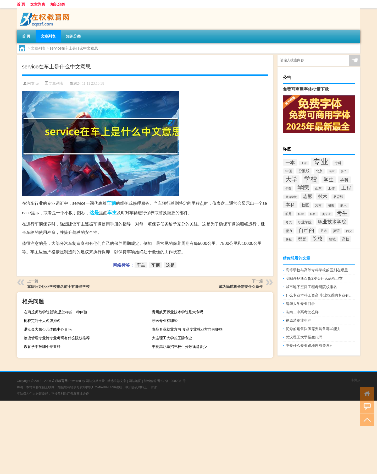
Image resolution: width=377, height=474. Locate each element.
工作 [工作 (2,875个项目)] (331, 188)
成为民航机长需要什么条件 (241, 286)
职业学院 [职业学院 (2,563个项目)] (305, 222)
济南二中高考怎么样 (302, 312)
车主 (112, 212)
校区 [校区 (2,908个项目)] (305, 205)
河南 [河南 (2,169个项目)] (318, 205)
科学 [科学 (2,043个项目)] (301, 214)
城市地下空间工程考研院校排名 (311, 287)
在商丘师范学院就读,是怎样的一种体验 (55, 312)
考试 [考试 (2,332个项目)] (288, 222)
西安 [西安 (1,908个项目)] (349, 231)
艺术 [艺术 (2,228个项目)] (323, 231)
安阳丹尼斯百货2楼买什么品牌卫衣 (314, 278)
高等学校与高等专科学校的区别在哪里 (317, 270)
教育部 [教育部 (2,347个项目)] (338, 197)
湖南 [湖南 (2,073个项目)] (331, 205)
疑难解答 (150, 381)
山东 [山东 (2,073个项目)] (318, 188)
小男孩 (355, 380)
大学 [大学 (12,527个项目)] (291, 179)
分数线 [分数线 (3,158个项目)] (303, 171)
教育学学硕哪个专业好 (42, 346)
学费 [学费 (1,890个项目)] (288, 188)
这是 (94, 212)
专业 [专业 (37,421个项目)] (320, 161)
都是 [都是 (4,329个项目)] (302, 238)
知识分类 (57, 4)
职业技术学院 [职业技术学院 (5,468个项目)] (332, 221)
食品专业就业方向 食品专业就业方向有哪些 (187, 329)
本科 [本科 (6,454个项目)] (290, 204)
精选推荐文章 (116, 381)
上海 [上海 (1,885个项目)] (304, 163)
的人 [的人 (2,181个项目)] (343, 205)
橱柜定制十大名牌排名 (42, 321)
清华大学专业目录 (300, 303)
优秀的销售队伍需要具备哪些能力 (313, 329)
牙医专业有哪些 (165, 321)
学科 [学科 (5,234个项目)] (344, 179)
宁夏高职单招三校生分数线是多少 (179, 346)
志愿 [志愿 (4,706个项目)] (307, 196)
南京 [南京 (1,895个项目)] (332, 171)
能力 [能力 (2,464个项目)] (288, 231)
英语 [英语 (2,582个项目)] (336, 231)
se (37, 83)
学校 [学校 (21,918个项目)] (310, 179)
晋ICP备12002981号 (171, 381)
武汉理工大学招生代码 (304, 337)
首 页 (21, 4)
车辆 (111, 203)
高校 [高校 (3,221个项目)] (345, 239)
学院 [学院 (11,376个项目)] (303, 187)
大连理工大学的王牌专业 (172, 338)
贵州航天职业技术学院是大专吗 (177, 312)
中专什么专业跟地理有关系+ (309, 345)
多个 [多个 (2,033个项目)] (344, 171)
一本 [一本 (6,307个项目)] (290, 162)
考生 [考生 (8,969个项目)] (342, 213)
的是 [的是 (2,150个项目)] (288, 214)
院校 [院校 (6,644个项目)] (318, 238)
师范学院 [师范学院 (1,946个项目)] (291, 196)
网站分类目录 (95, 381)
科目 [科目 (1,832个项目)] (313, 214)
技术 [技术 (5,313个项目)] (322, 196)
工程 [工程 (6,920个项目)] (346, 188)
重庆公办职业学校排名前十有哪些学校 (58, 286)
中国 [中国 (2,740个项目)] (288, 171)
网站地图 (135, 381)
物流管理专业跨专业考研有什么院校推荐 (57, 338)
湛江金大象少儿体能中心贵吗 (47, 329)
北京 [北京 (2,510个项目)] (319, 171)
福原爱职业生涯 (298, 320)
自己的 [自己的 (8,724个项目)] (306, 230)
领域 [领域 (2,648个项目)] (332, 239)
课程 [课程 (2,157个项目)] (288, 239)
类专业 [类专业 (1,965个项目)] (326, 214)
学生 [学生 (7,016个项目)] (329, 179)
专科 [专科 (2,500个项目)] (338, 163)
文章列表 (37, 4)
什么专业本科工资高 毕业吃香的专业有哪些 (320, 295)
